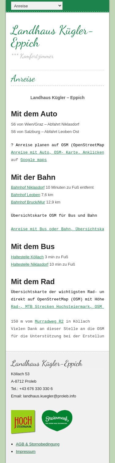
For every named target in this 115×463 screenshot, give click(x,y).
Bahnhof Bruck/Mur (28, 202)
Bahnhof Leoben (25, 194)
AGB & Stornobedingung (37, 444)
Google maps (34, 160)
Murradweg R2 (49, 321)
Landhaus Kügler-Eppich (52, 36)
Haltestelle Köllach (27, 257)
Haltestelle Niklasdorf (29, 264)
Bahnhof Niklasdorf (28, 187)
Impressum (26, 451)
